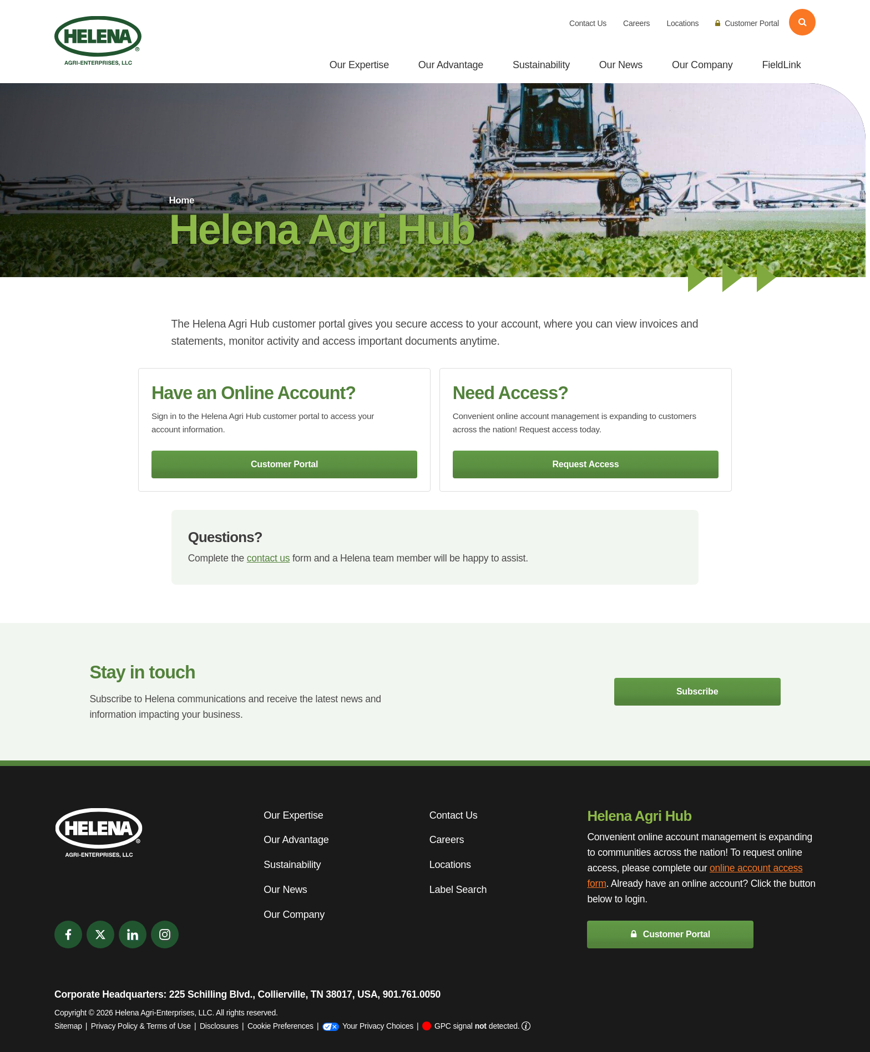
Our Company (702, 64)
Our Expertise (359, 64)
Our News (621, 64)
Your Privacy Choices (367, 1026)
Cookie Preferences (280, 1026)
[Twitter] (100, 934)
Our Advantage (450, 64)
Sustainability (541, 64)
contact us (268, 558)
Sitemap (68, 1026)
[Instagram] (165, 934)
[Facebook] (68, 934)
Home (181, 200)
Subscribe (697, 691)
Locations (682, 23)
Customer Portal (747, 23)
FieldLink (781, 64)
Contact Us (587, 23)
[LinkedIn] (132, 934)
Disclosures (219, 1026)
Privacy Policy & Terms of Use (141, 1026)
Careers (636, 23)
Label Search (458, 889)
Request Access (585, 464)
